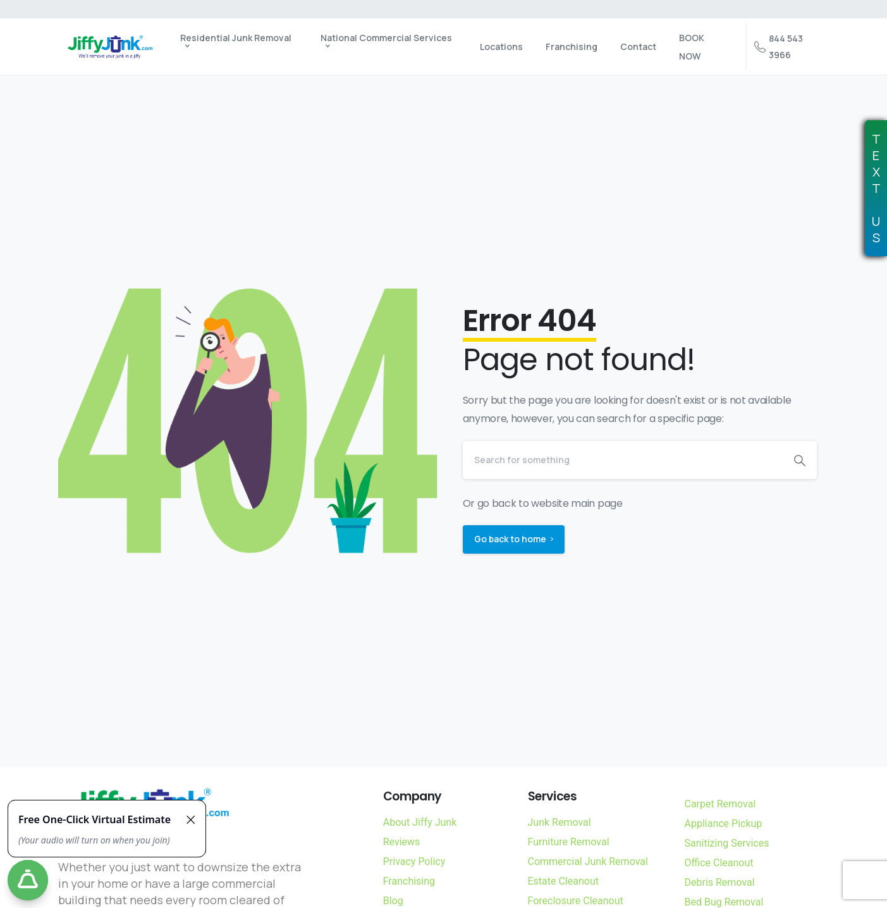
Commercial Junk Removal (588, 861)
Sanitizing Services (727, 843)
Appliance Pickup (723, 824)
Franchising (409, 881)
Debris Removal (720, 882)
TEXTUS (876, 188)
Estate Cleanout (563, 881)
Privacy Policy (414, 861)
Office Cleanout (719, 863)
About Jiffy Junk (420, 822)
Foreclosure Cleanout (575, 901)
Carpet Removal (720, 804)
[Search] (623, 460)
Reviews (401, 842)
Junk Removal (559, 822)
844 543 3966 (778, 46)
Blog (393, 901)
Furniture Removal (568, 842)
